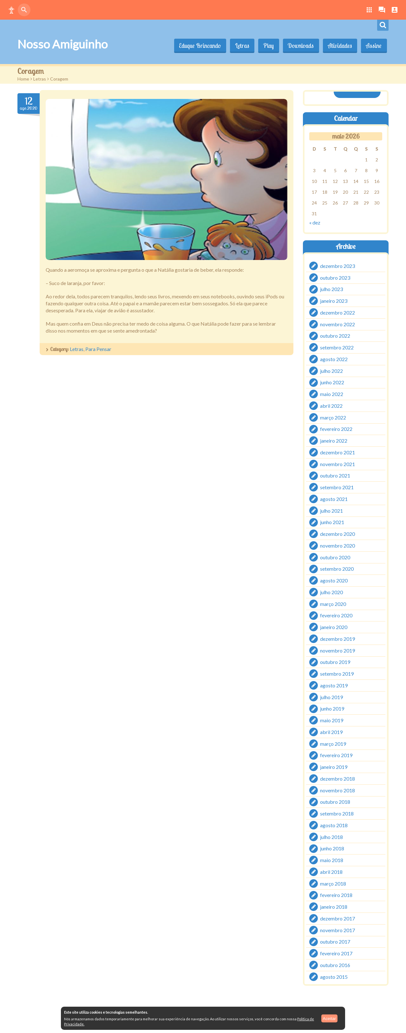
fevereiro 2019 (336, 755)
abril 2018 (331, 872)
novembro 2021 (337, 464)
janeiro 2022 (333, 441)
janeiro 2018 (333, 907)
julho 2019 (331, 697)
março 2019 (333, 743)
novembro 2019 (337, 650)
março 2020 (333, 604)
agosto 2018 (334, 825)
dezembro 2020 (337, 534)
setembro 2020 (337, 569)
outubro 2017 (335, 942)
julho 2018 (331, 837)
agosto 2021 (334, 499)
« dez (314, 222)
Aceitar (329, 1018)
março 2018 (333, 883)
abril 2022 (331, 406)
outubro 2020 (335, 557)
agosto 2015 (334, 976)
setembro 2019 (337, 674)
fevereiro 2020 (336, 615)
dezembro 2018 (337, 779)
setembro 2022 (337, 347)
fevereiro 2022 (336, 429)
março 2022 (333, 417)
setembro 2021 (337, 487)
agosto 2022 (334, 359)
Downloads (299, 45)
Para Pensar (98, 349)
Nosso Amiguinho (62, 44)
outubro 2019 (335, 662)
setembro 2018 (337, 813)
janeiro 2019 (333, 767)
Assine (373, 45)
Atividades (339, 45)
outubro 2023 (335, 277)
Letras (239, 45)
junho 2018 (332, 848)
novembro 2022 (337, 324)
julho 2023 (331, 289)
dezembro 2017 (337, 918)
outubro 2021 (335, 475)
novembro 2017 (337, 930)
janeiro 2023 (333, 301)
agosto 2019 (334, 685)
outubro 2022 (335, 336)
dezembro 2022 (337, 312)
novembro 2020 (337, 545)
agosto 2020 (334, 580)
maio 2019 (331, 720)
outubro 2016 (335, 965)
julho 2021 (331, 510)
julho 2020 (331, 592)
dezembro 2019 (337, 639)
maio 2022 (331, 394)
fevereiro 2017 (336, 953)
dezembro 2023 (337, 266)
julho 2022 (331, 370)
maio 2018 (331, 860)
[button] (11, 9)
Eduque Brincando (197, 45)
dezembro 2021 (337, 452)
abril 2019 (331, 732)
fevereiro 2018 (336, 895)
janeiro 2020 (333, 627)
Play (266, 45)
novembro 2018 (337, 790)
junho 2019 (332, 708)
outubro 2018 (335, 802)
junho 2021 (332, 522)
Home (23, 78)
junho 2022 (332, 382)
